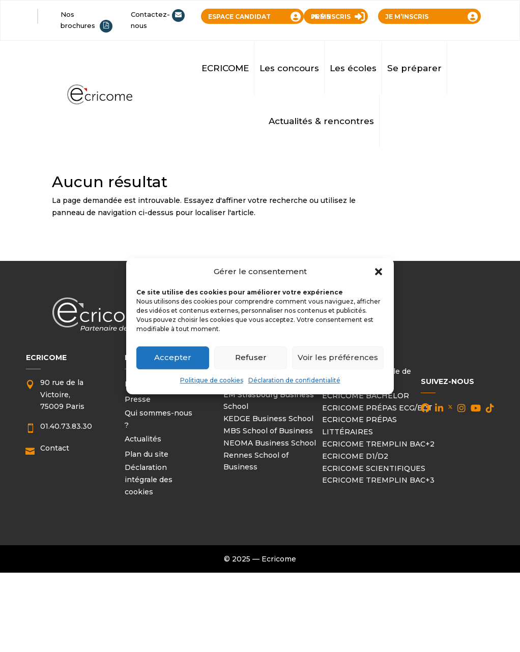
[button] (378, 271)
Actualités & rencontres (321, 121)
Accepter (172, 358)
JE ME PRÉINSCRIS (331, 16)
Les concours (289, 68)
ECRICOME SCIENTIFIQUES (373, 468)
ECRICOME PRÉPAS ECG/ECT (377, 407)
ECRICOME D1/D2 (355, 456)
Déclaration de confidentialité (294, 380)
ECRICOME (225, 68)
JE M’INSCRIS (406, 16)
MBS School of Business (268, 430)
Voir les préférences (338, 358)
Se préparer (414, 68)
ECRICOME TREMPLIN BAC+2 (378, 444)
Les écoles (353, 68)
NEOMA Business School (269, 443)
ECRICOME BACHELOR (365, 395)
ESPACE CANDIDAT (239, 16)
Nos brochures (78, 19)
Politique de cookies (211, 380)
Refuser (251, 358)
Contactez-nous (150, 19)
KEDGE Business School (268, 418)
